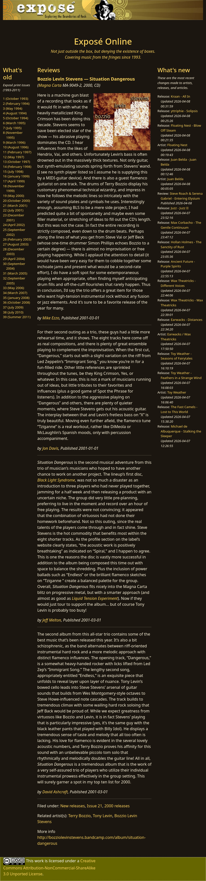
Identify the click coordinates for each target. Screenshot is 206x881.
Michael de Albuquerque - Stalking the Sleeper (181, 431)
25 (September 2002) (14, 232)
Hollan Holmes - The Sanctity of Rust (181, 244)
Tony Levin (102, 815)
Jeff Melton (51, 620)
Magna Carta (50, 85)
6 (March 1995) (14, 123)
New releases (72, 806)
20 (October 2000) (16, 200)
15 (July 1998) (13, 171)
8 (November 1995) (13, 135)
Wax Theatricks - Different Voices (178, 283)
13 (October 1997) (16, 161)
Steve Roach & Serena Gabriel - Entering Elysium (182, 196)
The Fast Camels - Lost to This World (179, 409)
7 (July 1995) (12, 128)
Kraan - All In (180, 96)
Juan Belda (175, 179)
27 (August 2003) (15, 244)
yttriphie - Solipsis (184, 111)
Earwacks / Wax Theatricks (176, 336)
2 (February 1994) (16, 103)
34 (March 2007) (15, 293)
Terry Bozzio (79, 815)
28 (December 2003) (13, 251)
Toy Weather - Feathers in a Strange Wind (181, 375)
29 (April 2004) (14, 259)
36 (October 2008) (16, 302)
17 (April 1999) (14, 181)
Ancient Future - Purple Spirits (178, 264)
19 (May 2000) (13, 195)
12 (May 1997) (13, 157)
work (39, 861)
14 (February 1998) (17, 166)
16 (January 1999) (16, 176)
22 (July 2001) (13, 210)
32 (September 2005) (14, 280)
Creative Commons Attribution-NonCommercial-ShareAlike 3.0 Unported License (49, 867)
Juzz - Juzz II (179, 208)
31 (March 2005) (15, 273)
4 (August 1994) (15, 113)
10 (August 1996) (15, 147)
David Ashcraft (55, 792)
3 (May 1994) (12, 108)
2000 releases (117, 806)
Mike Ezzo (50, 318)
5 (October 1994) (15, 118)
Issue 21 (94, 806)
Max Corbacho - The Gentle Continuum (181, 225)
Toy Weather (176, 392)
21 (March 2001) (15, 205)
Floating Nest (177, 145)
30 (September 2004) (14, 266)
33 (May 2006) (13, 288)
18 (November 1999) (13, 188)
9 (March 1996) (14, 142)
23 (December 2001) (13, 217)
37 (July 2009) (13, 307)
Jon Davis (50, 448)
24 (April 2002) (14, 225)
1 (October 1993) (15, 98)
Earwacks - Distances (187, 319)
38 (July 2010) (13, 312)
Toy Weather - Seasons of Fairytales (176, 356)
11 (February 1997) (17, 152)
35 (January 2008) (16, 297)
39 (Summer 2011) (17, 317)
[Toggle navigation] (27, 27)
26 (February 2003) (17, 239)
